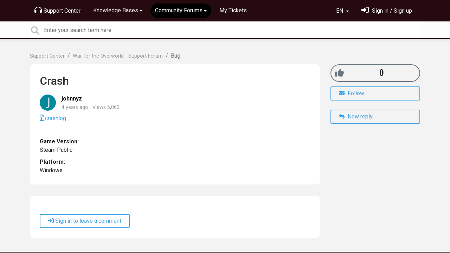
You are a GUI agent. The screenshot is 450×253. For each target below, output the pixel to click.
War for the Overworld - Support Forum (118, 56)
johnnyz (72, 98)
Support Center (57, 10)
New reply (356, 116)
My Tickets (233, 10)
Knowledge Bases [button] (115, 10)
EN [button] (340, 10)
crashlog (55, 118)
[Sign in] (387, 11)
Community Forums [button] (178, 10)
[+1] (339, 73)
